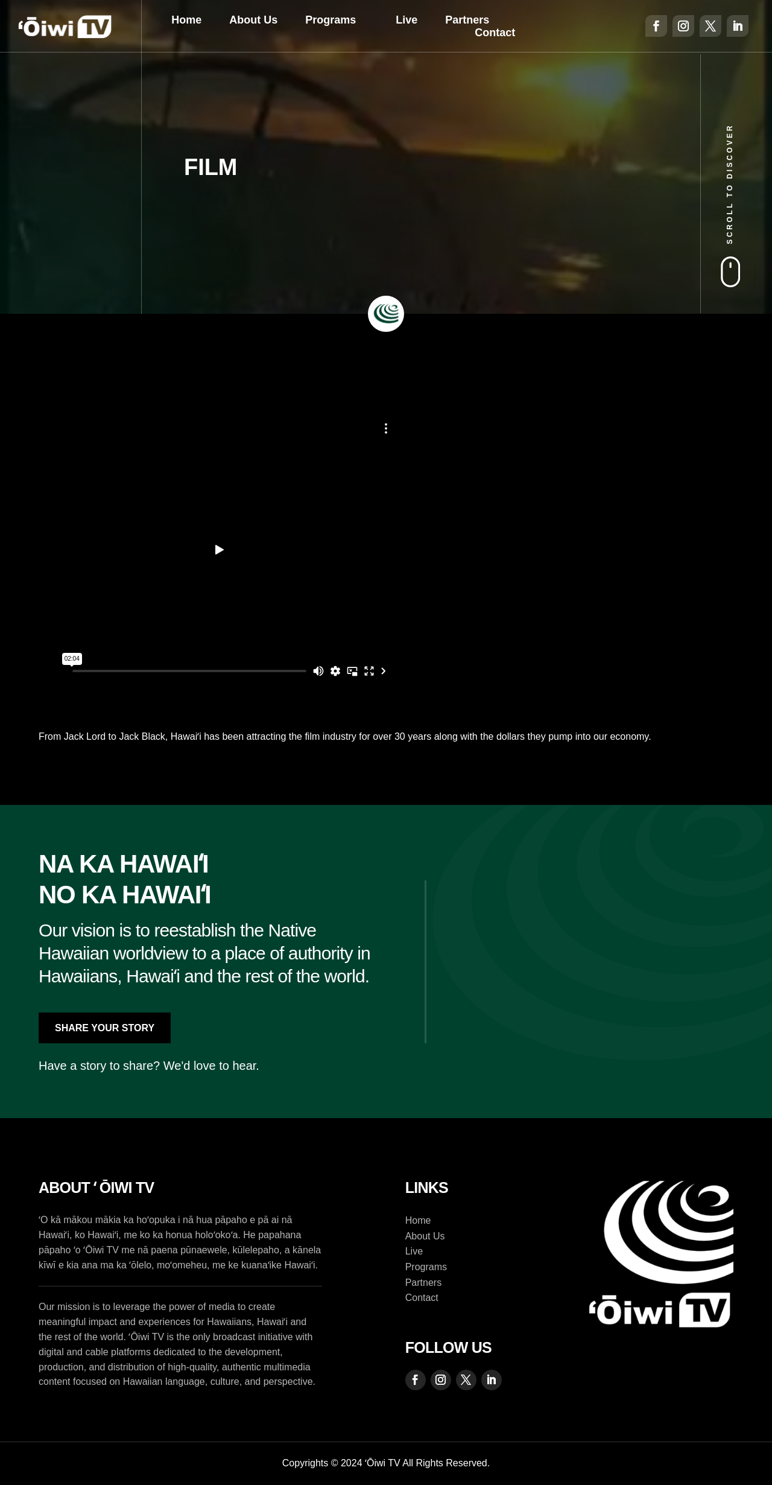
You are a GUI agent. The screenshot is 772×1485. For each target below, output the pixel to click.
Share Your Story (104, 1028)
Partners (467, 20)
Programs (330, 20)
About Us (253, 20)
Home (186, 20)
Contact (495, 33)
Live (406, 20)
